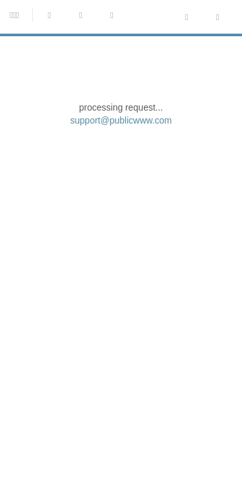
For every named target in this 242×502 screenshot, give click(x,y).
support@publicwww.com (121, 222)
